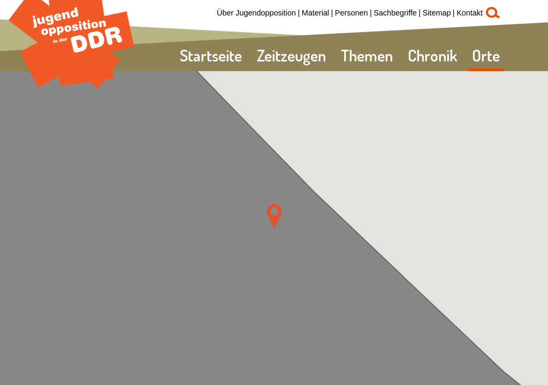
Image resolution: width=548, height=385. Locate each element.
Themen (367, 55)
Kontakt (469, 13)
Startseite (211, 55)
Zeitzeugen (291, 55)
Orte (486, 55)
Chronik (432, 55)
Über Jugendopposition (256, 13)
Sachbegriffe (395, 13)
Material (315, 13)
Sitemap (437, 13)
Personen (351, 13)
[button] (274, 216)
